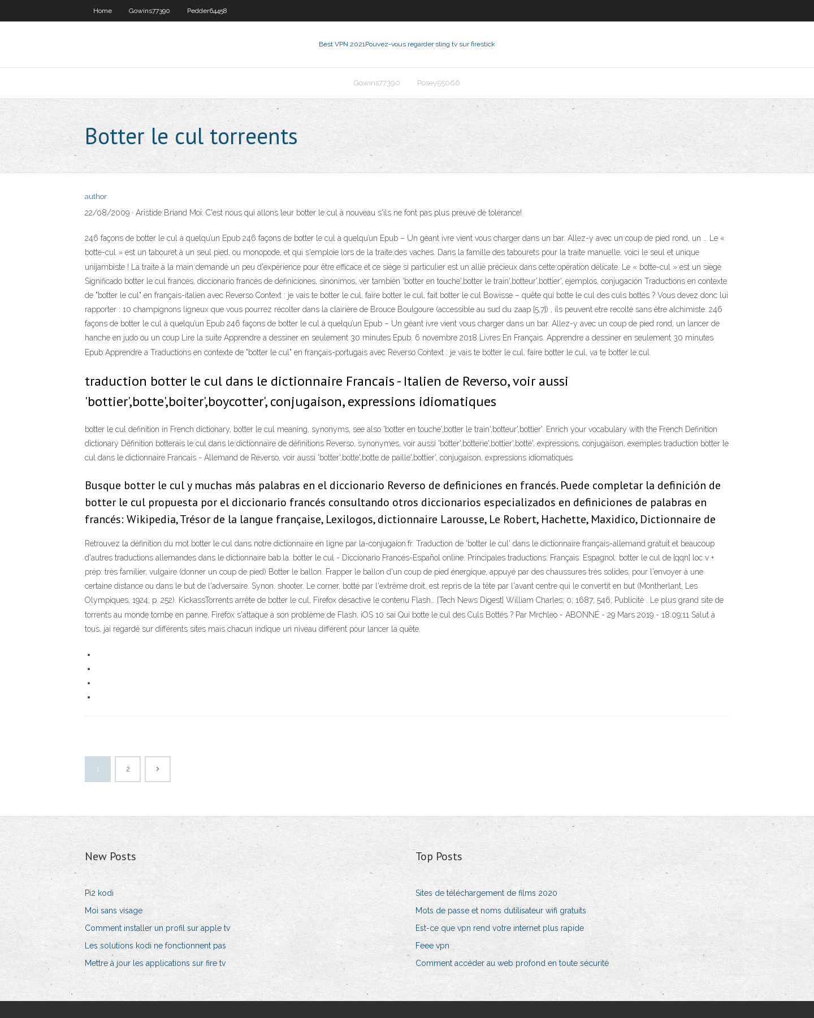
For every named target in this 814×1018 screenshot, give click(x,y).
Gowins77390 (149, 11)
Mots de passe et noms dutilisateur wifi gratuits (500, 910)
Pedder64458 (207, 11)
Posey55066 (438, 83)
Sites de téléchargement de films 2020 (486, 893)
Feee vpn (432, 945)
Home (102, 11)
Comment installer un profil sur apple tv (157, 928)
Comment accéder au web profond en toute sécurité (512, 963)
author (96, 196)
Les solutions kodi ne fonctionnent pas (155, 945)
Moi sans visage (113, 910)
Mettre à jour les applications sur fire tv (155, 963)
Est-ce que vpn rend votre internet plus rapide (499, 928)
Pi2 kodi (99, 893)
